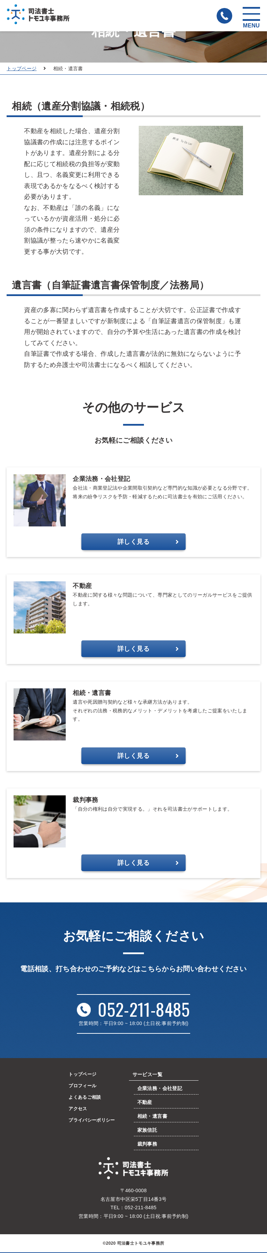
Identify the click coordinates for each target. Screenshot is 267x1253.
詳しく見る (148, 541)
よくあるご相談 (84, 1098)
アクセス (77, 1109)
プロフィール (82, 1086)
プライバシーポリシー (92, 1121)
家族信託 (149, 1130)
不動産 (146, 1102)
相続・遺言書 (154, 1116)
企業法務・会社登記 (161, 1088)
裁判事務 (149, 1144)
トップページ (22, 68)
